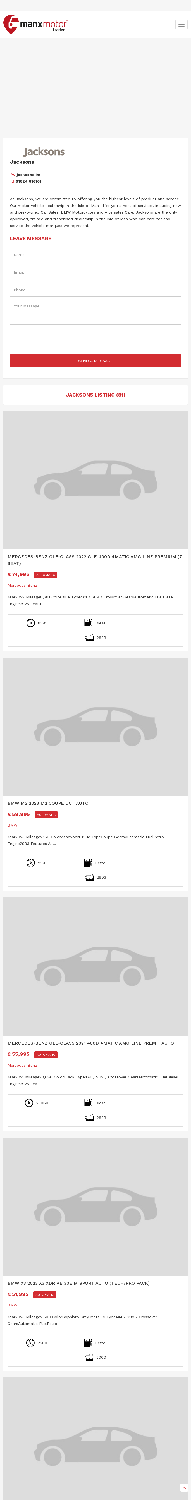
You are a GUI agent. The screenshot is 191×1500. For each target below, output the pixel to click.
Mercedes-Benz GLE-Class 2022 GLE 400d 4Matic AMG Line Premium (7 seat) (95, 560)
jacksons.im (28, 174)
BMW (12, 825)
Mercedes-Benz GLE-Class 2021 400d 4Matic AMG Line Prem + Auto (91, 1043)
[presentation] (95, 340)
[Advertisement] (95, 80)
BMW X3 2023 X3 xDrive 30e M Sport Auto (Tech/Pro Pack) (79, 1283)
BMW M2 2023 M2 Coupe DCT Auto (48, 803)
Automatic (45, 575)
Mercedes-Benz (22, 585)
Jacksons (22, 161)
